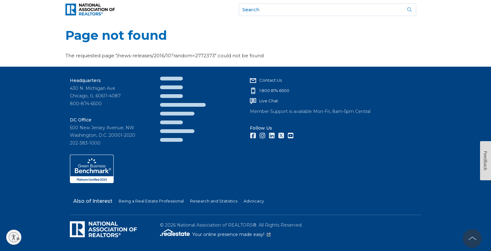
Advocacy (254, 200)
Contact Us (270, 80)
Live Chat (268, 100)
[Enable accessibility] (13, 237)
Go (409, 9)
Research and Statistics (213, 200)
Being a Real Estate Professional (151, 200)
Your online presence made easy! (231, 234)
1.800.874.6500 (274, 90)
